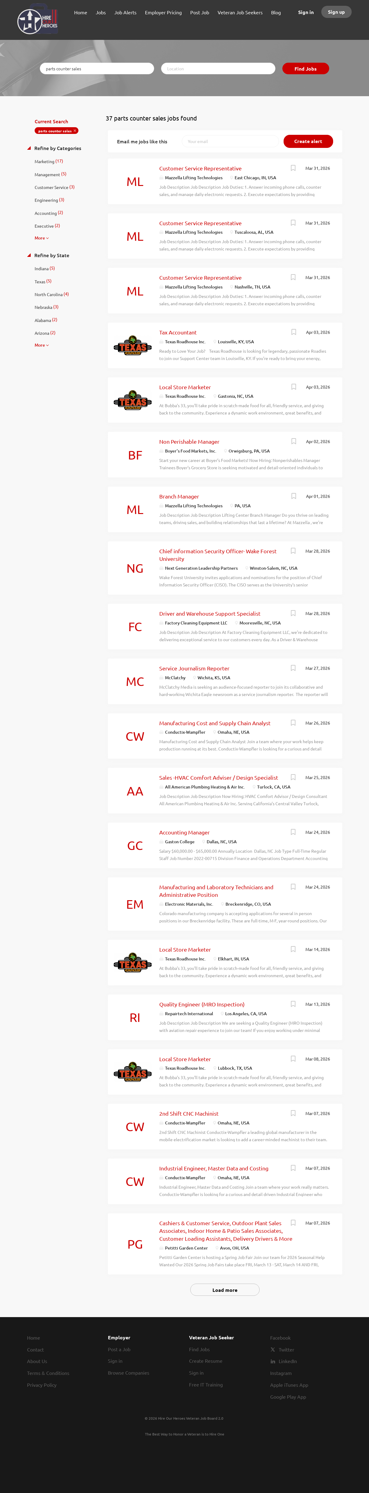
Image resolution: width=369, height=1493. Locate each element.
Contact (35, 1349)
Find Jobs (306, 68)
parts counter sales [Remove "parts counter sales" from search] (55, 130)
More (40, 238)
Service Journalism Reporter (194, 668)
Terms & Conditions (48, 1373)
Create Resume (205, 1361)
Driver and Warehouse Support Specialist (209, 613)
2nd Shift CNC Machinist (189, 1113)
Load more (224, 1290)
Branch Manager (179, 496)
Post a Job (119, 1349)
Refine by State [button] (51, 255)
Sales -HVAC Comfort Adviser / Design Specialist (218, 777)
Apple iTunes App (289, 1385)
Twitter (286, 1349)
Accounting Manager (184, 832)
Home (33, 1337)
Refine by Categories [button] (57, 148)
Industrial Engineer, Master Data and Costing (213, 1168)
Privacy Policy (42, 1385)
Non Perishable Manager (189, 441)
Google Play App (288, 1396)
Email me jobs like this (142, 141)
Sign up (336, 12)
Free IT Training (206, 1384)
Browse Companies (128, 1372)
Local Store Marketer (185, 387)
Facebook (280, 1337)
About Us (37, 1361)
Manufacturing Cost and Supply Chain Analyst (215, 723)
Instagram (281, 1373)
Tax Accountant (178, 332)
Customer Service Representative (200, 168)
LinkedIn (288, 1361)
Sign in (306, 12)
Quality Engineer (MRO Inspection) (202, 1004)
